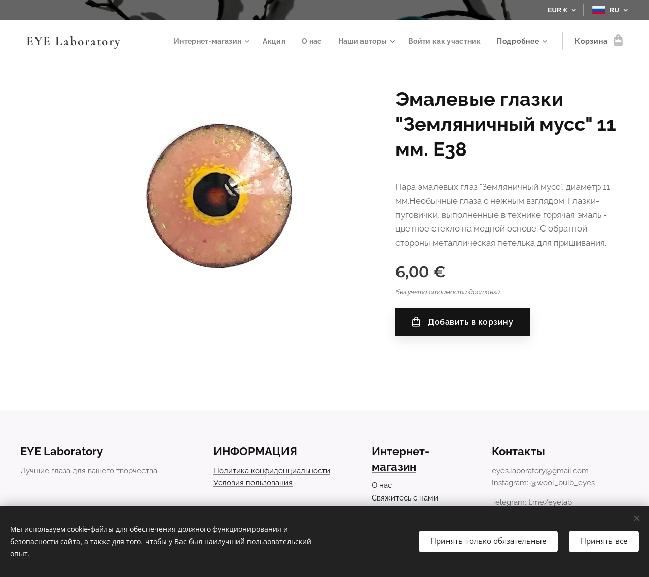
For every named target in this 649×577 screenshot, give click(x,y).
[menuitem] (204, 41)
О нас (382, 485)
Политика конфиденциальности (271, 470)
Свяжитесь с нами (405, 498)
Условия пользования (253, 482)
